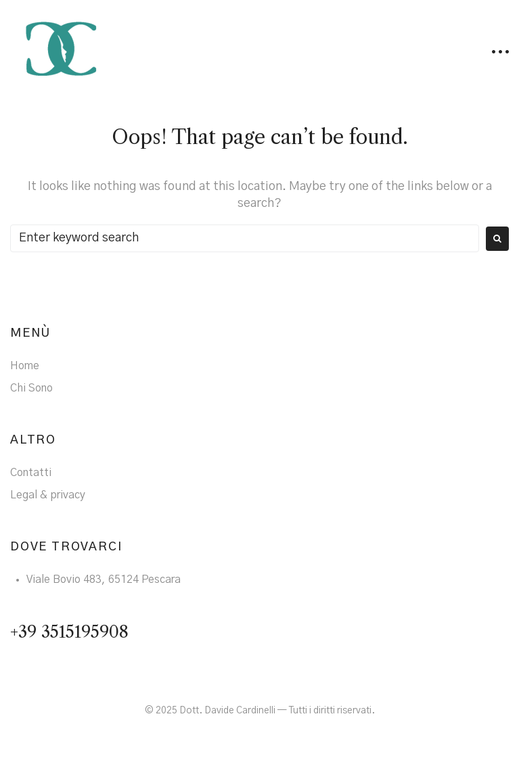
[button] (500, 51)
